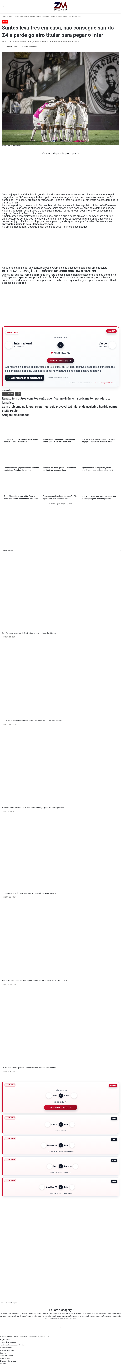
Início (4, 16)
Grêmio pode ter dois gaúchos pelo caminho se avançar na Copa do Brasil (29, 1068)
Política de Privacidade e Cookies (12, 1345)
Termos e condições (7, 1350)
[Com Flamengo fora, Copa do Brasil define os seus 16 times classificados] (60, 592)
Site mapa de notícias (8, 1361)
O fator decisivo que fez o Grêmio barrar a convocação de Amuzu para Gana (30, 893)
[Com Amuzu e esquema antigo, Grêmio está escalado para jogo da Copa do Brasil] (60, 679)
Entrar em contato (6, 1356)
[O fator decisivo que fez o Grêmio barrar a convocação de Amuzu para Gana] (60, 853)
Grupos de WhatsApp (8, 1342)
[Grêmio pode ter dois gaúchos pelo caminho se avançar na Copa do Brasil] (60, 1026)
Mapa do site (5, 1358)
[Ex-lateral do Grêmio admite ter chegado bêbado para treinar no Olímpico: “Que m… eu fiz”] (60, 939)
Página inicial (5, 1339)
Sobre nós (3, 1353)
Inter (10, 16)
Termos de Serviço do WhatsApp (104, 383)
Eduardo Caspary (12, 46)
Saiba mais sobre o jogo (59, 360)
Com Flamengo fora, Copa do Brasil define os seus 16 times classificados (29, 633)
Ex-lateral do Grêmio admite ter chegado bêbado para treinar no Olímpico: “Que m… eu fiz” (35, 980)
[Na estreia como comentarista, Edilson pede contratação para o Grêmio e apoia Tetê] (60, 766)
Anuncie (3, 1364)
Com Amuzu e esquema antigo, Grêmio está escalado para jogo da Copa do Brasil (32, 720)
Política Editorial (6, 1348)
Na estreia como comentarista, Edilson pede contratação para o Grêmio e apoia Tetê (33, 808)
